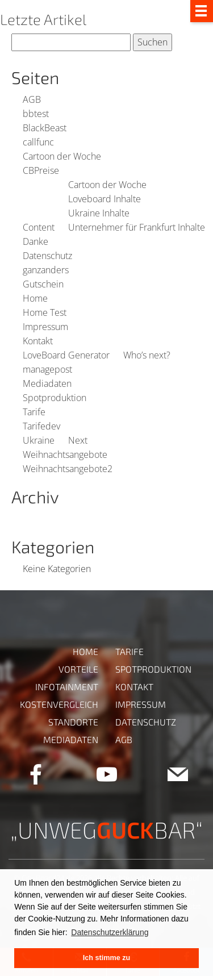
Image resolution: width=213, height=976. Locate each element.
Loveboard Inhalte (104, 199)
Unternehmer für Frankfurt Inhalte (136, 227)
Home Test (44, 312)
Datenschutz (47, 255)
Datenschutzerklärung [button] (109, 932)
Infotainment (66, 686)
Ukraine (39, 440)
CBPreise (41, 170)
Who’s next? (146, 355)
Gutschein (43, 284)
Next (77, 440)
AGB (32, 99)
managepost (47, 369)
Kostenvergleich (59, 704)
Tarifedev (41, 426)
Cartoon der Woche (62, 156)
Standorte (73, 721)
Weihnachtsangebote (65, 454)
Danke (35, 241)
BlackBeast (44, 128)
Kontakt (38, 341)
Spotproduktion (54, 397)
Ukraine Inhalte (99, 213)
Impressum (45, 326)
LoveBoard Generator (66, 355)
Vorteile (78, 669)
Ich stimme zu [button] (106, 958)
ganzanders (46, 270)
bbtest (36, 113)
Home (35, 298)
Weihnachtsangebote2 (67, 468)
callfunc (38, 142)
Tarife (34, 412)
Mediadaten (47, 383)
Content (39, 227)
